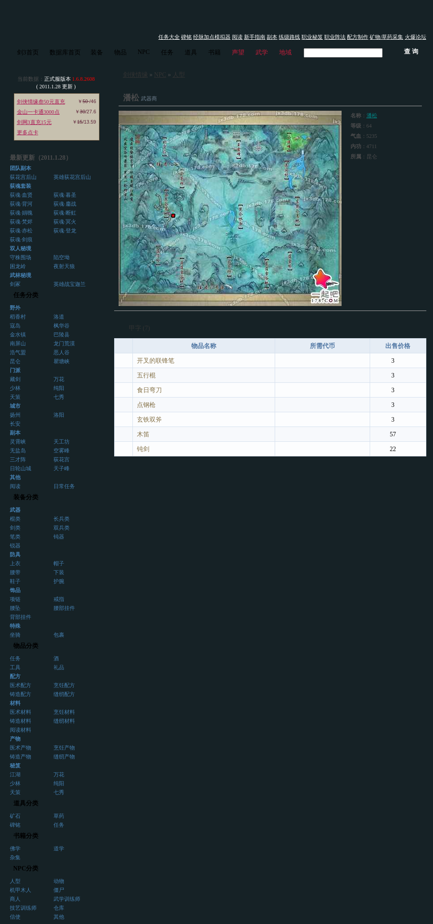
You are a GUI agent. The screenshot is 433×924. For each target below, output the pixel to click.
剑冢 (15, 284)
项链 (15, 599)
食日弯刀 (149, 390)
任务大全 (169, 37)
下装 (59, 572)
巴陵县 (62, 334)
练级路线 (289, 37)
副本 (272, 37)
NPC (144, 52)
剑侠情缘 (135, 74)
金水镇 (18, 334)
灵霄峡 (18, 442)
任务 (167, 52)
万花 (59, 379)
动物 (59, 881)
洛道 (59, 317)
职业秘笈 (312, 37)
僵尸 (59, 890)
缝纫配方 (64, 694)
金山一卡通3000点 (38, 112)
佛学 (15, 848)
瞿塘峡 (62, 361)
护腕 (59, 581)
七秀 (59, 397)
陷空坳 (62, 257)
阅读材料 (20, 730)
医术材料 (20, 712)
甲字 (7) (139, 328)
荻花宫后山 (23, 177)
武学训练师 (67, 899)
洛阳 (59, 415)
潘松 (372, 115)
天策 (15, 397)
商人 (15, 899)
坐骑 (15, 635)
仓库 (59, 908)
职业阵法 (335, 37)
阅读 (237, 37)
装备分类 (25, 497)
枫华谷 (62, 326)
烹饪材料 (64, 712)
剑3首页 (28, 52)
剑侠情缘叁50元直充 (41, 102)
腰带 (15, 572)
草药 (59, 816)
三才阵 (18, 459)
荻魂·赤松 (21, 231)
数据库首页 (65, 52)
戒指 (59, 599)
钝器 (59, 537)
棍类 (15, 519)
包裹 (59, 635)
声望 (238, 52)
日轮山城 (20, 468)
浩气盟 (18, 352)
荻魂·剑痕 (21, 239)
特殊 (15, 626)
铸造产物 (20, 757)
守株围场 (20, 257)
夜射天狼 (64, 266)
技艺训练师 (23, 908)
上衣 (15, 563)
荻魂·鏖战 (65, 204)
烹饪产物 (64, 748)
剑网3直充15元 (34, 122)
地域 (285, 52)
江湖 (15, 774)
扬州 (15, 415)
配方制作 (357, 37)
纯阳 (59, 388)
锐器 (15, 546)
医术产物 (20, 748)
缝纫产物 (64, 757)
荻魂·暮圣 (65, 195)
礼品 (59, 667)
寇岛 (15, 326)
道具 (191, 52)
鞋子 (15, 581)
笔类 (15, 537)
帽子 (59, 563)
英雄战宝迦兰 (70, 284)
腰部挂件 (64, 608)
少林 (15, 388)
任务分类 (25, 295)
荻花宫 (62, 459)
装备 (97, 52)
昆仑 (15, 361)
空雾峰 (62, 450)
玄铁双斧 (149, 419)
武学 (262, 52)
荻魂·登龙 (65, 231)
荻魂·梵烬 (21, 222)
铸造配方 (20, 694)
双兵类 (62, 528)
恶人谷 (62, 352)
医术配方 (20, 685)
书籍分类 (25, 836)
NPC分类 (26, 868)
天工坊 (62, 442)
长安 (15, 424)
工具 (15, 667)
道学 (59, 848)
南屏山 (18, 343)
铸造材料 (20, 721)
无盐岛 (18, 450)
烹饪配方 (64, 685)
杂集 (15, 857)
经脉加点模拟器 (212, 37)
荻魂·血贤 (21, 195)
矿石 (15, 816)
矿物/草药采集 (386, 37)
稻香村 (18, 317)
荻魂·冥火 (65, 222)
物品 (120, 52)
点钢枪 (146, 405)
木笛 (143, 434)
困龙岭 (18, 266)
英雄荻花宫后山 (72, 177)
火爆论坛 (415, 37)
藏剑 (15, 379)
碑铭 (186, 37)
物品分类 (25, 645)
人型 (15, 881)
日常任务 (64, 486)
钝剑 (143, 449)
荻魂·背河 (21, 204)
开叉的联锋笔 (155, 360)
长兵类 (62, 519)
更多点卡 (27, 132)
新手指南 (254, 37)
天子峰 (62, 468)
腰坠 (15, 608)
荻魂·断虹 (65, 213)
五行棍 (146, 375)
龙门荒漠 (64, 343)
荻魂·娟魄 (21, 213)
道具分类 (25, 803)
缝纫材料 (64, 721)
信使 (15, 917)
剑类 (15, 528)
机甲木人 (20, 890)
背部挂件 (20, 617)
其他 (59, 917)
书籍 (214, 52)
